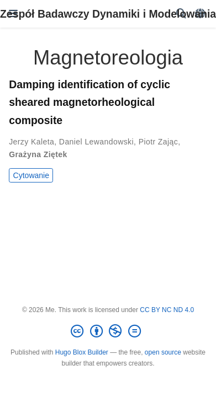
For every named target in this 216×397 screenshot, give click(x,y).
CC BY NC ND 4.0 (167, 310)
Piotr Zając (158, 141)
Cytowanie (31, 175)
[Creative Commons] (108, 331)
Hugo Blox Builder (81, 352)
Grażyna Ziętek (38, 154)
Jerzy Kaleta (31, 141)
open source (163, 352)
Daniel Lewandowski (96, 141)
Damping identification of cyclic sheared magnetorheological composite (89, 102)
